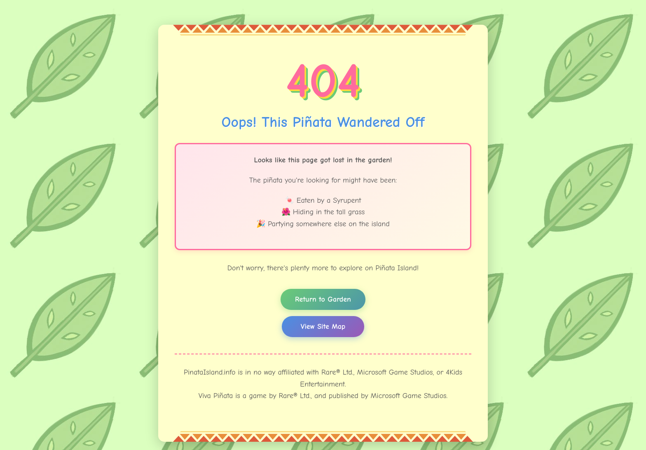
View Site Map (323, 326)
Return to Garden (323, 299)
